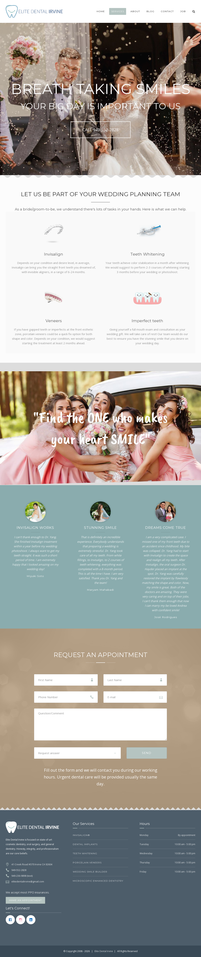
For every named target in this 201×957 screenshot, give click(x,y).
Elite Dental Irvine (103, 951)
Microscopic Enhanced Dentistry (98, 880)
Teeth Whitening (85, 853)
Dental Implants (85, 844)
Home (101, 11)
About (135, 11)
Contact (167, 11)
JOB (183, 11)
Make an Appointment (25, 900)
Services (117, 11)
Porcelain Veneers (87, 862)
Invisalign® (81, 835)
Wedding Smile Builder (90, 871)
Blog (150, 11)
